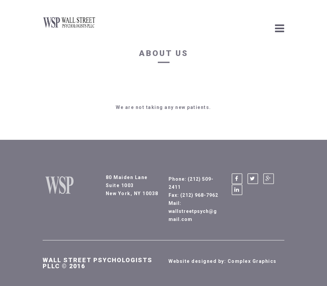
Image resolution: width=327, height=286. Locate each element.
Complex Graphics (252, 261)
